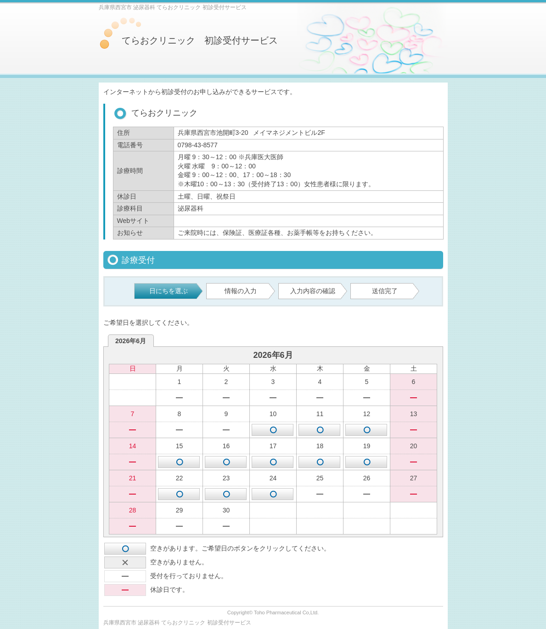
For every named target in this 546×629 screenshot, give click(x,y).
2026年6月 (130, 341)
